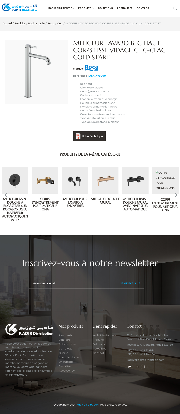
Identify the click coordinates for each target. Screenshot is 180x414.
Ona (60, 24)
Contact (142, 8)
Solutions (105, 8)
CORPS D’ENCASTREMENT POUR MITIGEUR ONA (75, 204)
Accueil (7, 24)
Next (174, 196)
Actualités (125, 8)
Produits (84, 8)
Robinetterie (36, 24)
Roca (50, 24)
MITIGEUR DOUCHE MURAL (135, 200)
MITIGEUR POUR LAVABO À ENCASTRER (105, 202)
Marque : (78, 69)
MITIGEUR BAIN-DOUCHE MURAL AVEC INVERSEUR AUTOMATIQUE (165, 204)
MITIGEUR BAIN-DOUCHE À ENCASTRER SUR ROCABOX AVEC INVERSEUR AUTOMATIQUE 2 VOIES (15, 209)
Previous (5, 196)
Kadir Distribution (61, 8)
